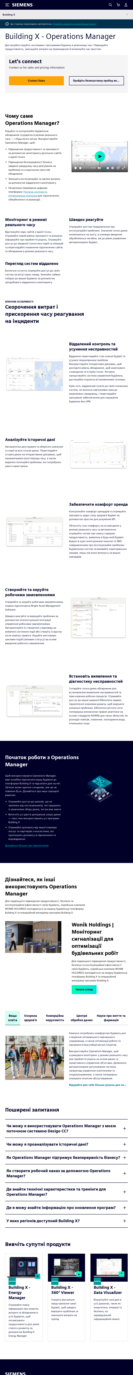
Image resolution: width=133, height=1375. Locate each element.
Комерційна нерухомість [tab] (55, 1018)
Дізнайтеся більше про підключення (27, 845)
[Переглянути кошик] (118, 5)
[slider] (84, 168)
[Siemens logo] (22, 4)
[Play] (75, 168)
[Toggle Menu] (7, 5)
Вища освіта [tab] (12, 1018)
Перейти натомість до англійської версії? (74, 24)
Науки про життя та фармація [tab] (111, 1018)
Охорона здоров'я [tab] (30, 1018)
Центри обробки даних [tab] (82, 1018)
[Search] (110, 5)
